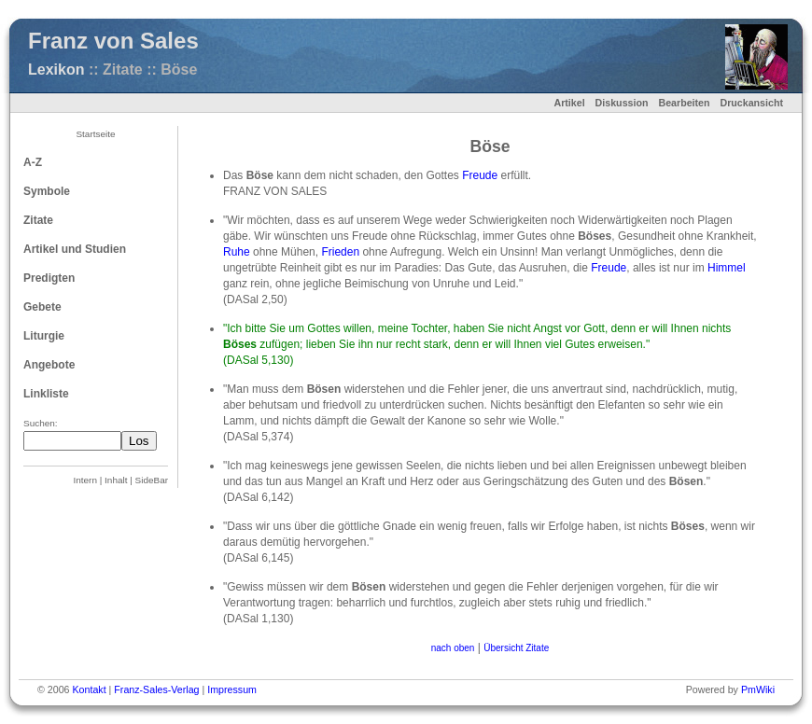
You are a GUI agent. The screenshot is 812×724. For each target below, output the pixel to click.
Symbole (46, 191)
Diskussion (622, 102)
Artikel (568, 102)
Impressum (232, 689)
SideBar (151, 480)
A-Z (32, 162)
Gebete (42, 306)
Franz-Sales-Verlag (156, 689)
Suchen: (40, 423)
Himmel (726, 267)
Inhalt (116, 480)
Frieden (340, 251)
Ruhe (236, 251)
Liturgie (43, 335)
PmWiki (758, 689)
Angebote (49, 364)
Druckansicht (751, 102)
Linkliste (46, 393)
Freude (479, 175)
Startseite (95, 134)
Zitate (38, 220)
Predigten (49, 278)
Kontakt (88, 689)
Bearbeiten (683, 102)
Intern (85, 480)
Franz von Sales (113, 40)
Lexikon (56, 69)
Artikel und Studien (74, 249)
